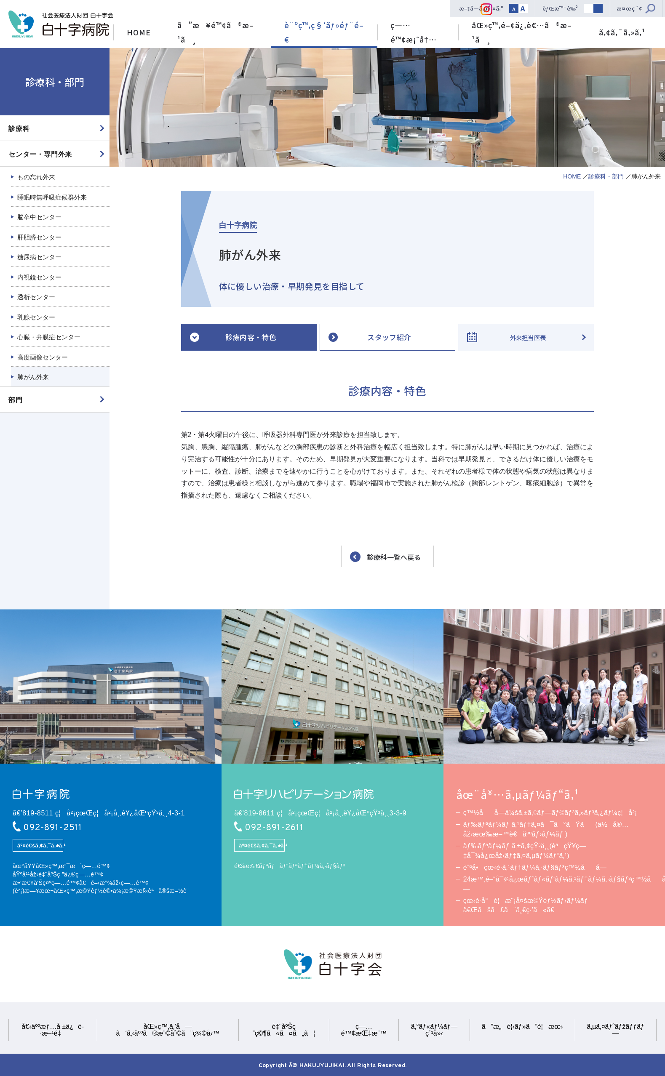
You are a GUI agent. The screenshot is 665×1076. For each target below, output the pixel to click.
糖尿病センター (39, 257)
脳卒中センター (39, 217)
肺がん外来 (33, 377)
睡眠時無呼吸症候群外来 (52, 197)
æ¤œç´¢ (630, 8)
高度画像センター (42, 357)
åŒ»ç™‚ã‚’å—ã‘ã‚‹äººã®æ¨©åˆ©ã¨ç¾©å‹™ (167, 1030)
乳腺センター (36, 317)
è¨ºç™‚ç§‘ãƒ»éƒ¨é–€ (324, 32)
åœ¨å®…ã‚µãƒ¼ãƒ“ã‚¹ (517, 794)
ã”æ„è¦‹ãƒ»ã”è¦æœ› (522, 1026)
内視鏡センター (39, 277)
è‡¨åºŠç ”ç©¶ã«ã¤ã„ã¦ (283, 1030)
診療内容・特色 (250, 337)
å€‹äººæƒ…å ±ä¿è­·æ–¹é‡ (52, 1030)
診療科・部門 (606, 176)
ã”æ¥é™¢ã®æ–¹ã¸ (215, 32)
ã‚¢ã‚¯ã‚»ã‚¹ (622, 32)
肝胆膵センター (39, 237)
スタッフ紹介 (389, 337)
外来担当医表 (528, 337)
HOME (139, 32)
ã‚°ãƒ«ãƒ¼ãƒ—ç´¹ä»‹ (434, 1030)
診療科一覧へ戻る (394, 557)
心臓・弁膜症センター (48, 337)
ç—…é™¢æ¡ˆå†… (413, 32)
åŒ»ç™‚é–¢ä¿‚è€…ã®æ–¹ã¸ (522, 32)
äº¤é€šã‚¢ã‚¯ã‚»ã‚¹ (40, 845)
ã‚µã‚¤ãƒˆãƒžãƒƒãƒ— (615, 1030)
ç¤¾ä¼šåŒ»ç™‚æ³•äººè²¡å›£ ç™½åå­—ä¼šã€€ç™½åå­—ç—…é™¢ (60, 24)
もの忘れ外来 (36, 177)
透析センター (36, 297)
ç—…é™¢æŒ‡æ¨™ (364, 1030)
